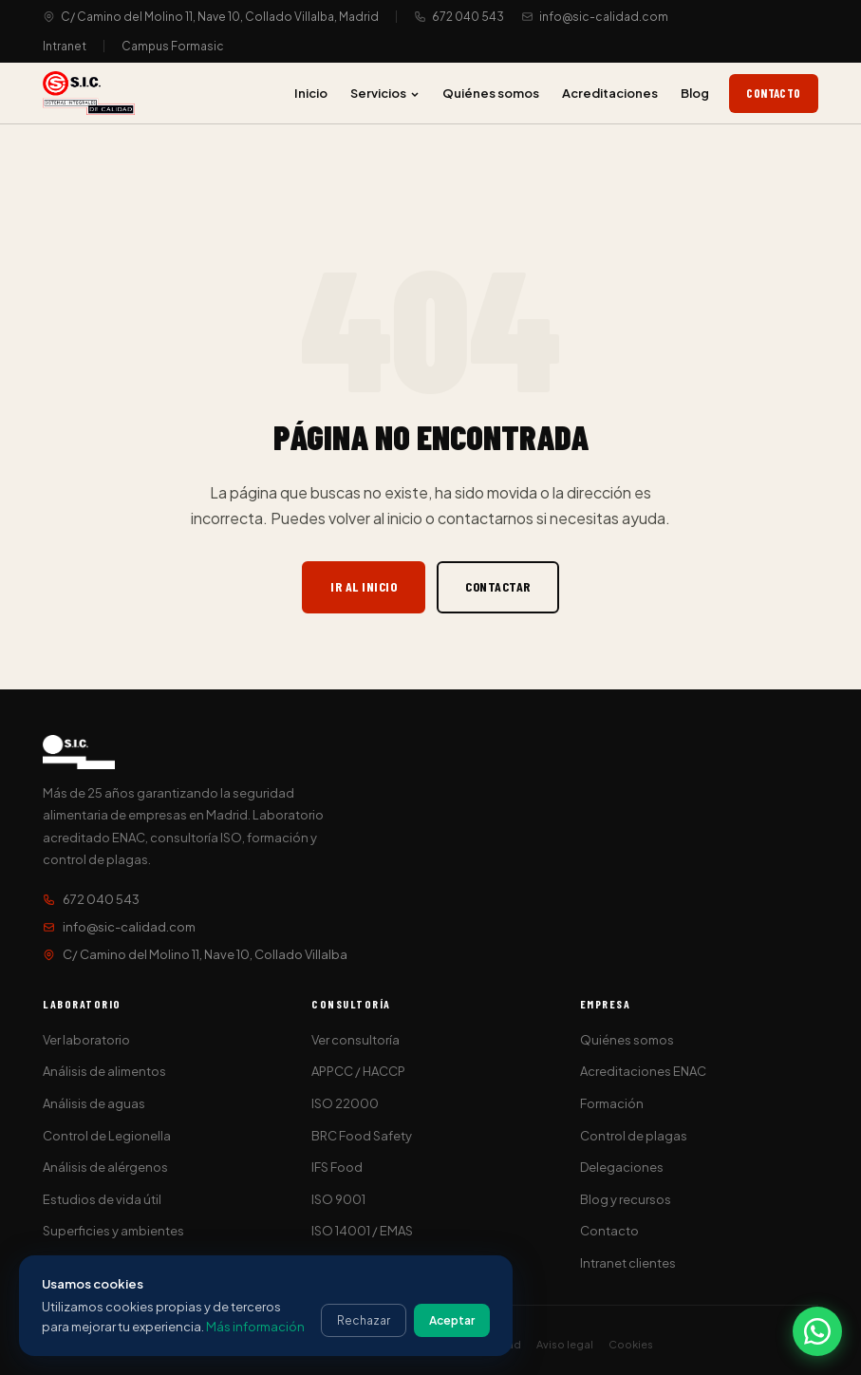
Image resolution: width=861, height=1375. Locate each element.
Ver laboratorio (86, 1039)
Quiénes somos (490, 93)
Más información (255, 1326)
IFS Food (337, 1167)
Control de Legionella (107, 1135)
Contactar (498, 586)
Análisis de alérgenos (105, 1167)
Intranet (64, 46)
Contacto (773, 93)
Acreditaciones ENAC (643, 1071)
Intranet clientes (628, 1263)
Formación (612, 1103)
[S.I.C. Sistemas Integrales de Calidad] (88, 93)
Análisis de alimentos (104, 1071)
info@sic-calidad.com (603, 16)
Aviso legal (564, 1344)
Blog (695, 93)
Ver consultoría (355, 1039)
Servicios (385, 93)
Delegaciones (622, 1167)
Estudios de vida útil (102, 1199)
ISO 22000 (345, 1103)
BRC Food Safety (361, 1135)
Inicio (311, 93)
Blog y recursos (625, 1199)
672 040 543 (468, 16)
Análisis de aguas (94, 1103)
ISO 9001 (338, 1199)
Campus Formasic (173, 46)
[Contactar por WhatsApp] (817, 1331)
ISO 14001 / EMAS (362, 1230)
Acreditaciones (610, 93)
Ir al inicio (363, 586)
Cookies (630, 1344)
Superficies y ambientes (113, 1230)
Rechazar (363, 1320)
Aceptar (452, 1320)
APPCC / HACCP (358, 1071)
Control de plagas (633, 1135)
